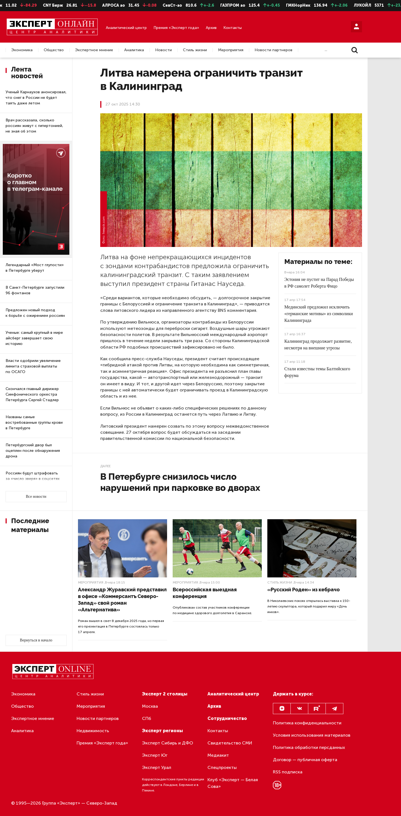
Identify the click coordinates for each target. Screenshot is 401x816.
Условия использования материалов (311, 735)
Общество (54, 50)
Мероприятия (230, 50)
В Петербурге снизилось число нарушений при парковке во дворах (180, 482)
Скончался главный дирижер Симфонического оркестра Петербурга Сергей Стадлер (32, 394)
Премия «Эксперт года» (176, 27)
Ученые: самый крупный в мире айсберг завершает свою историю (34, 338)
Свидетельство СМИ (229, 743)
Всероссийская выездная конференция (205, 593)
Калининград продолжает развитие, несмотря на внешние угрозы (318, 344)
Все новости (36, 496)
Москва (150, 706)
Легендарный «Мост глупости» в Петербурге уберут (35, 268)
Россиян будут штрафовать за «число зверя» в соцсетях (33, 476)
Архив (211, 27)
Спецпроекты (222, 767)
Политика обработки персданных (309, 747)
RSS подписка (287, 772)
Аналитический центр (126, 27)
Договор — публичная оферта (305, 759)
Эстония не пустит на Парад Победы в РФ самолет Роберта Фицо (319, 282)
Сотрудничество (227, 718)
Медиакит (218, 755)
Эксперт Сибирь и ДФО (167, 743)
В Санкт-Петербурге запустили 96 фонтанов (35, 290)
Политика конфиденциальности (307, 723)
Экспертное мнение (94, 50)
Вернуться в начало (36, 640)
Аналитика (134, 50)
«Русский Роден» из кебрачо (303, 589)
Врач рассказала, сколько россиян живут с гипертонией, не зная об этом (34, 126)
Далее (105, 466)
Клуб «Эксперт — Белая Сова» (232, 783)
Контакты (232, 27)
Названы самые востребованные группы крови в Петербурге (34, 422)
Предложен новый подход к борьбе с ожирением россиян (35, 313)
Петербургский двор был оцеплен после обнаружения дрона (33, 451)
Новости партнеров (273, 50)
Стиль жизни (195, 50)
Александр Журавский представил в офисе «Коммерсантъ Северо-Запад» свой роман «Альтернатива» (122, 599)
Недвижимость (93, 730)
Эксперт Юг (154, 755)
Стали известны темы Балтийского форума (317, 372)
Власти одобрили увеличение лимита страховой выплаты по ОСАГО (33, 366)
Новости (163, 50)
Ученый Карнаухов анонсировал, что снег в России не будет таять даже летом (36, 98)
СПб (146, 718)
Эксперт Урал (156, 767)
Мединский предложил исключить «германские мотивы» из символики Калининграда (318, 314)
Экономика (22, 50)
